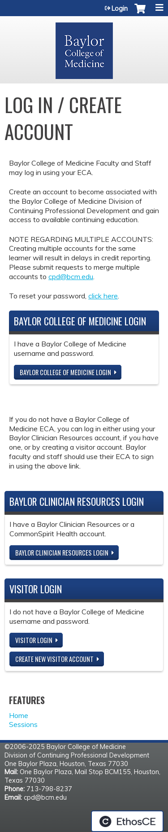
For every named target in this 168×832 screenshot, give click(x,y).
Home (18, 715)
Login (120, 8)
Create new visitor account (54, 659)
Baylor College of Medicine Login (65, 372)
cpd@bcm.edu (70, 276)
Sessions (23, 724)
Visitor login (33, 640)
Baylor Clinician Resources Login (61, 552)
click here (103, 295)
